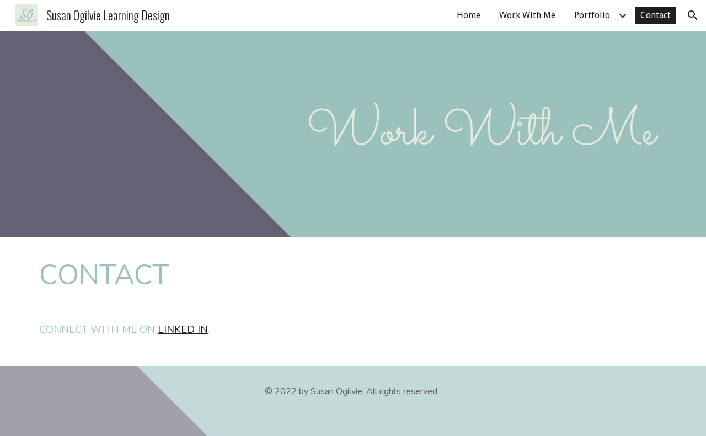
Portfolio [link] (592, 15)
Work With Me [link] (527, 15)
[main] (353, 134)
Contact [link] (655, 15)
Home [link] (468, 15)
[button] (693, 15)
